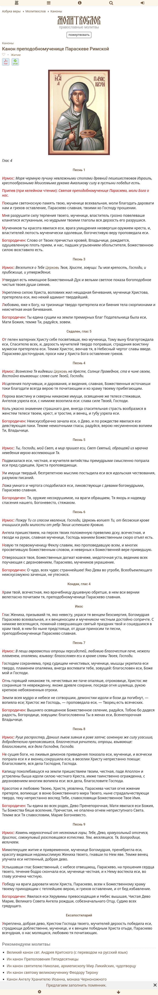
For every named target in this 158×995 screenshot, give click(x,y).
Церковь (52, 267)
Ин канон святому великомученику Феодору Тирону (52, 972)
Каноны (8, 43)
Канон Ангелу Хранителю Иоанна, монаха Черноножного (57, 979)
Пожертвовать (79, 34)
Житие (16, 55)
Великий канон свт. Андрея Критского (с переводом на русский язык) (67, 952)
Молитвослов (79, 20)
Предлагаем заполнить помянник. (76, 985)
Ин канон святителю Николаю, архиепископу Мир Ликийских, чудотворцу (71, 965)
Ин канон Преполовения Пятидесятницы (43, 958)
